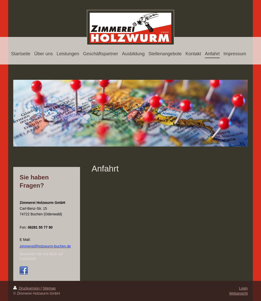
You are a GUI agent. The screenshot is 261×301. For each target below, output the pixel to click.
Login (243, 288)
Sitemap (49, 288)
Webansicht (238, 293)
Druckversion (27, 288)
